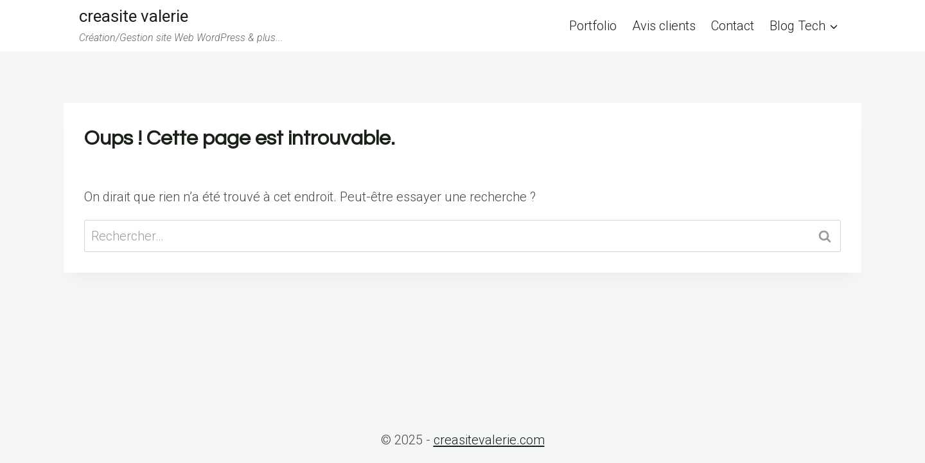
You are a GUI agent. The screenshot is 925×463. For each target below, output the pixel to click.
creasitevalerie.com (489, 440)
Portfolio (593, 25)
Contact (732, 25)
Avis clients (664, 25)
